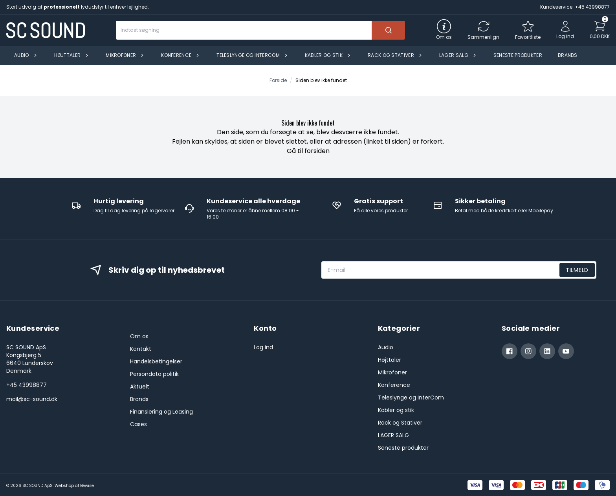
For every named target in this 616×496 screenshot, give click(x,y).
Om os (139, 336)
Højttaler (389, 360)
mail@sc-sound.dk (31, 399)
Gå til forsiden (308, 150)
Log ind (263, 347)
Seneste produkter (403, 448)
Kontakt (140, 349)
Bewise (87, 486)
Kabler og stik (396, 410)
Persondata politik (154, 374)
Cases (138, 424)
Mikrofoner (392, 372)
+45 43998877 (26, 385)
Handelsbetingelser (156, 361)
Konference (394, 385)
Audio (385, 347)
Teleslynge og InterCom (411, 397)
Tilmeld (577, 270)
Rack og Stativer (400, 423)
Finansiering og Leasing (161, 412)
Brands (139, 399)
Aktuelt (139, 386)
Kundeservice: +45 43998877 (575, 7)
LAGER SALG (393, 435)
